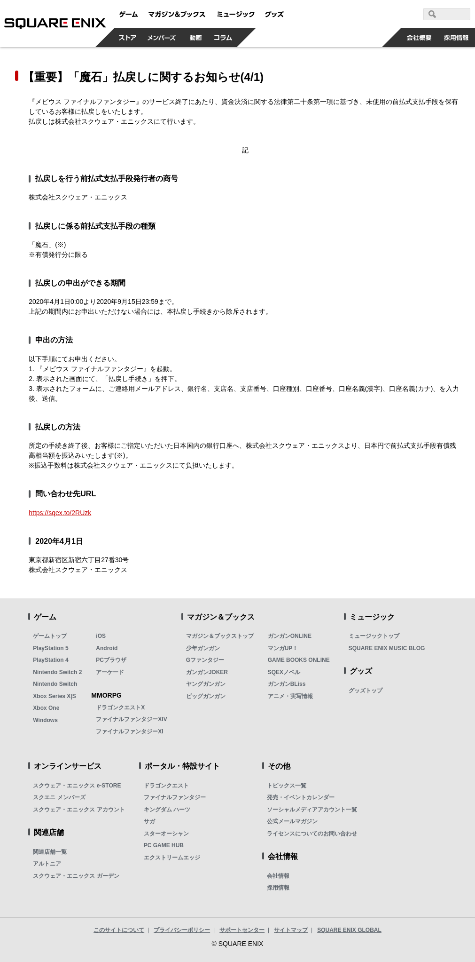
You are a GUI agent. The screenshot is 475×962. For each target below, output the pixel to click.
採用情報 (278, 887)
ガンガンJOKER (207, 672)
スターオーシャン (166, 833)
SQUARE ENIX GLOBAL (349, 930)
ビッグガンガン (206, 696)
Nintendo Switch (55, 684)
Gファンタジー (205, 660)
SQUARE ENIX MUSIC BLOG (387, 648)
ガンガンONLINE (289, 636)
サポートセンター (242, 930)
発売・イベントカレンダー (301, 797)
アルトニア (47, 863)
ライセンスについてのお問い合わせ (312, 833)
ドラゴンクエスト (166, 785)
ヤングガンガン (206, 684)
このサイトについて (118, 930)
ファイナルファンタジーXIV (131, 719)
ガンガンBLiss (287, 684)
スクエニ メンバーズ (59, 797)
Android (106, 648)
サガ (149, 821)
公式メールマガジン (292, 821)
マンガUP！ (283, 648)
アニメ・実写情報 (290, 696)
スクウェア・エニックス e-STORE (77, 785)
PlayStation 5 (50, 648)
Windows (45, 720)
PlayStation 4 (50, 660)
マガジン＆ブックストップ (220, 636)
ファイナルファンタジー (175, 797)
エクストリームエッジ (172, 857)
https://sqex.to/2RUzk (60, 513)
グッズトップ (365, 690)
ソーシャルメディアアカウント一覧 (312, 809)
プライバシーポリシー (182, 930)
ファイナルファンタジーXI (129, 731)
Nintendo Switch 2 (57, 672)
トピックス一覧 (286, 785)
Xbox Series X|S (54, 696)
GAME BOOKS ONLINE (299, 660)
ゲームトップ (50, 636)
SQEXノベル (284, 672)
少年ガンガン (203, 648)
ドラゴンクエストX (120, 707)
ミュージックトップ (374, 636)
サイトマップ (291, 930)
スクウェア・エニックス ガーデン (76, 876)
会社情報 (278, 876)
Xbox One (46, 708)
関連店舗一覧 (50, 852)
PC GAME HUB (164, 845)
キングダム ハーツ (167, 809)
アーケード (110, 672)
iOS (101, 636)
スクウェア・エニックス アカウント (79, 809)
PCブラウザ (111, 660)
